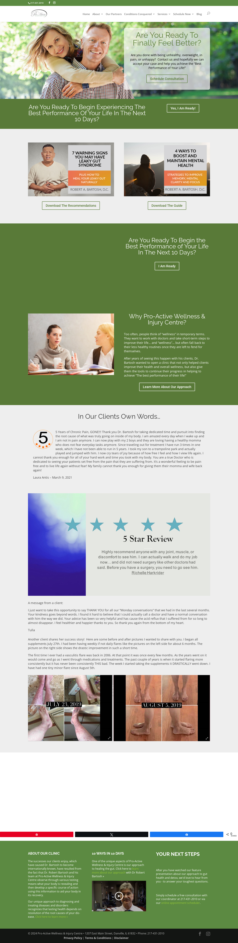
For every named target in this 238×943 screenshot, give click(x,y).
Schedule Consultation (167, 79)
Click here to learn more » (51, 917)
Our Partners (114, 14)
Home (86, 14)
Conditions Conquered (138, 14)
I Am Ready (167, 266)
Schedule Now (182, 14)
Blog (199, 14)
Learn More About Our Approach (167, 387)
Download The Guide (167, 206)
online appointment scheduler (180, 903)
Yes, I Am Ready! (183, 108)
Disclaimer (121, 938)
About (96, 14)
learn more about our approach (115, 870)
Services (162, 14)
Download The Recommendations (71, 206)
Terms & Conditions (98, 938)
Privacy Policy (73, 938)
